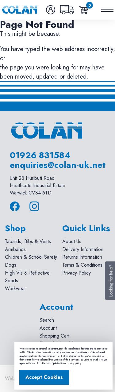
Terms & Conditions (82, 264)
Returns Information (82, 257)
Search (47, 320)
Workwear (15, 288)
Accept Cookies (44, 377)
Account (48, 327)
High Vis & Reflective (27, 272)
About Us (71, 241)
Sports (11, 280)
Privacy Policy (76, 272)
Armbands (15, 249)
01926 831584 (40, 155)
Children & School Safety (31, 257)
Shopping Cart (54, 335)
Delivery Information (82, 249)
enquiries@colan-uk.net (57, 165)
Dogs (10, 264)
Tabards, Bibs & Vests (28, 241)
